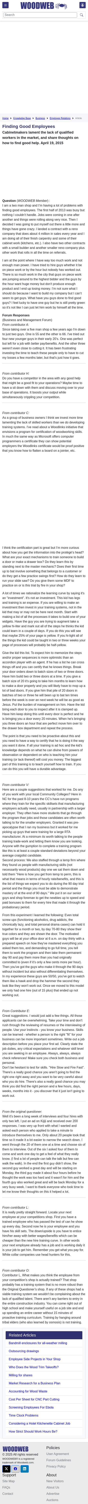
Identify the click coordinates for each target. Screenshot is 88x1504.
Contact (7, 1493)
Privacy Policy (56, 1466)
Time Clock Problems (23, 1415)
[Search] (40, 15)
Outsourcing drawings (24, 1351)
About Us (52, 1487)
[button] (6, 1469)
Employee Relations (60, 118)
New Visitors (55, 1481)
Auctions (52, 1500)
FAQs (6, 1487)
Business (40, 118)
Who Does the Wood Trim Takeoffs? (34, 1367)
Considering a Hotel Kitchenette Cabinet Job (39, 1423)
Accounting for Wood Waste (28, 1391)
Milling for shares (20, 1375)
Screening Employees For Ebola (31, 1407)
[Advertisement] (44, 68)
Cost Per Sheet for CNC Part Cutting (34, 1399)
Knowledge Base (22, 118)
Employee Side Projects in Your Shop (34, 1359)
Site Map (8, 1481)
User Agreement (57, 1454)
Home (5, 118)
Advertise (53, 1493)
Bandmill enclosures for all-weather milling (38, 1343)
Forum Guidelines (58, 1460)
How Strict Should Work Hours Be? (33, 1431)
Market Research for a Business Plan (34, 1383)
